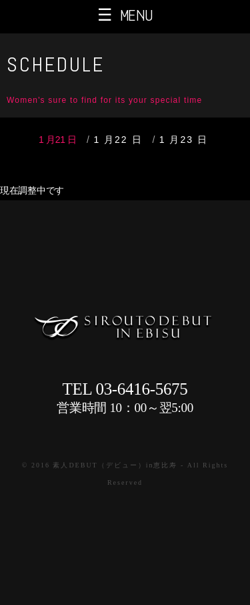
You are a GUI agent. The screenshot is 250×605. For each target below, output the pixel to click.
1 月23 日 (183, 139)
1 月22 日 (117, 139)
